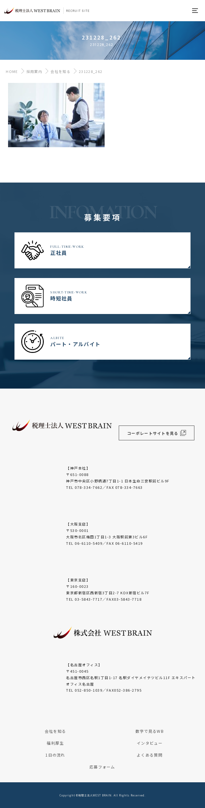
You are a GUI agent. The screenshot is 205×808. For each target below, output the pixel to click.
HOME (10, 71)
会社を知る (60, 71)
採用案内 (34, 71)
